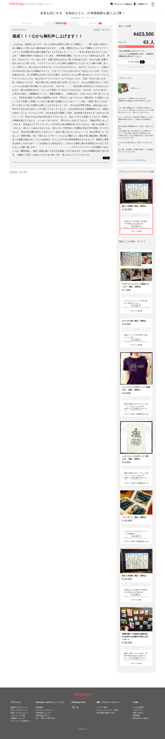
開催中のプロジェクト (20, 707)
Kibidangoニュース (43, 713)
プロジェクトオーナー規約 (107, 710)
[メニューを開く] (153, 4)
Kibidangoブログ (42, 715)
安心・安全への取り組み (45, 718)
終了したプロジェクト (20, 710)
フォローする (136, 61)
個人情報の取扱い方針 (106, 713)
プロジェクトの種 (18, 715)
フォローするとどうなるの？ (136, 67)
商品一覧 (75, 707)
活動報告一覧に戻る (101, 30)
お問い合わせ (138, 713)
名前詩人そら (78, 18)
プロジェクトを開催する (20, 721)
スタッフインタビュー (45, 710)
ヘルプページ (138, 710)
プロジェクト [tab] (26, 23)
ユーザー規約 (102, 707)
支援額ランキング (18, 718)
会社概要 (39, 707)
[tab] (61, 23)
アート (91, 18)
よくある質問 (138, 707)
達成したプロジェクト (20, 713)
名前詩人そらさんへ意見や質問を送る (132, 160)
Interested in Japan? (141, 718)
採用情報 (136, 715)
